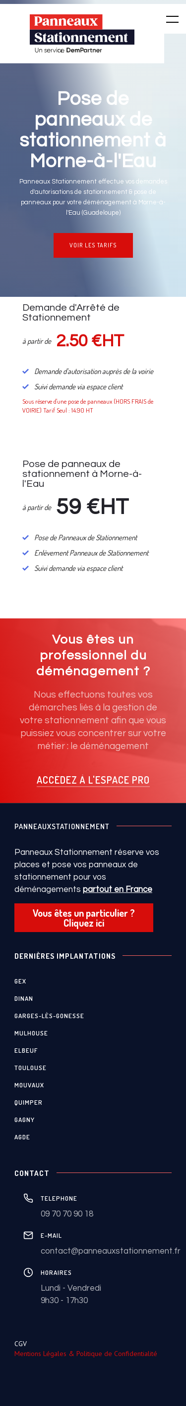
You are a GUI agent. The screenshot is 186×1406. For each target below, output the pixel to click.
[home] (82, 33)
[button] (166, 19)
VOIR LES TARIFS (93, 245)
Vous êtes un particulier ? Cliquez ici (84, 917)
